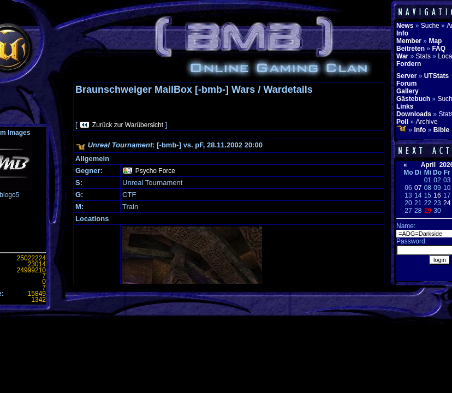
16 (437, 195)
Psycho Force (155, 171)
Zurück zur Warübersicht (127, 125)
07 (417, 188)
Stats (423, 56)
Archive (426, 122)
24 (446, 203)
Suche (430, 25)
